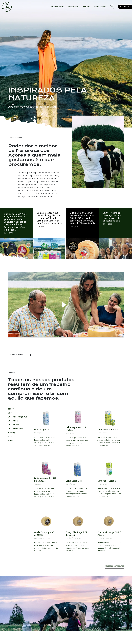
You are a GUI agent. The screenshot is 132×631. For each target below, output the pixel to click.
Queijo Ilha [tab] (14, 419)
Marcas (87, 7)
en (113, 7)
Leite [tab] (11, 411)
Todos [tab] (12, 408)
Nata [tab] (11, 435)
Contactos (101, 7)
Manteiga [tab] (13, 431)
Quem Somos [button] (58, 7)
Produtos (74, 7)
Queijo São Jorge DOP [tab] (18, 415)
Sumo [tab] (11, 439)
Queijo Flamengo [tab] (16, 427)
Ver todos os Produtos (114, 565)
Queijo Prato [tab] (14, 423)
